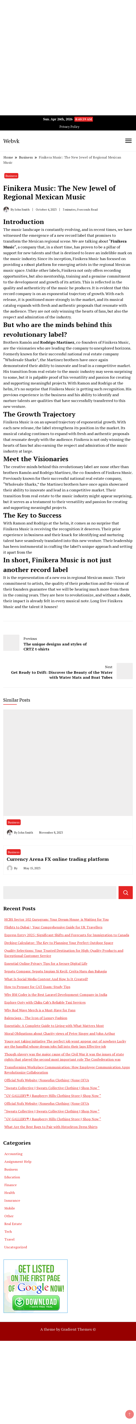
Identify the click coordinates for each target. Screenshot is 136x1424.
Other (9, 1216)
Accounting (13, 1153)
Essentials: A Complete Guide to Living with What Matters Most (54, 1025)
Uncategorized (15, 1247)
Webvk (11, 141)
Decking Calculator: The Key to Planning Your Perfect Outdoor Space (58, 942)
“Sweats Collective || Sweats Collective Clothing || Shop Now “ (52, 1087)
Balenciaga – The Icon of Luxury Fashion (35, 1018)
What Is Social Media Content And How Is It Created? (46, 979)
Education (12, 1177)
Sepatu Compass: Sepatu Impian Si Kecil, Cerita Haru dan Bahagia (55, 971)
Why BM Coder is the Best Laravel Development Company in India (55, 994)
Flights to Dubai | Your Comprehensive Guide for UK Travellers (53, 927)
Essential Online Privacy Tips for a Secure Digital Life (45, 963)
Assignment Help (17, 1161)
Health (9, 1192)
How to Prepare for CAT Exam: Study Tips (37, 986)
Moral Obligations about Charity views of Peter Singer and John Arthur (59, 1033)
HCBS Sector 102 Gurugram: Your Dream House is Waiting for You (56, 919)
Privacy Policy (69, 127)
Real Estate (13, 1223)
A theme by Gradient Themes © (68, 1329)
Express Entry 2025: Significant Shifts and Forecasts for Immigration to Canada (66, 935)
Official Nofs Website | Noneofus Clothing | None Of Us (46, 1080)
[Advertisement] (68, 30)
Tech (8, 1231)
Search (126, 892)
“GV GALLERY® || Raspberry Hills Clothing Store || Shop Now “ (52, 1095)
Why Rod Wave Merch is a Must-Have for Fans (39, 1010)
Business (11, 176)
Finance (10, 1184)
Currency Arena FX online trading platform (58, 859)
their (7, 600)
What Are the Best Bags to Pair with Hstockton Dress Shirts (50, 1126)
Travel (9, 1239)
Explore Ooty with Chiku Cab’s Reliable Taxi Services (45, 1002)
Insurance (12, 1200)
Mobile (9, 1208)
